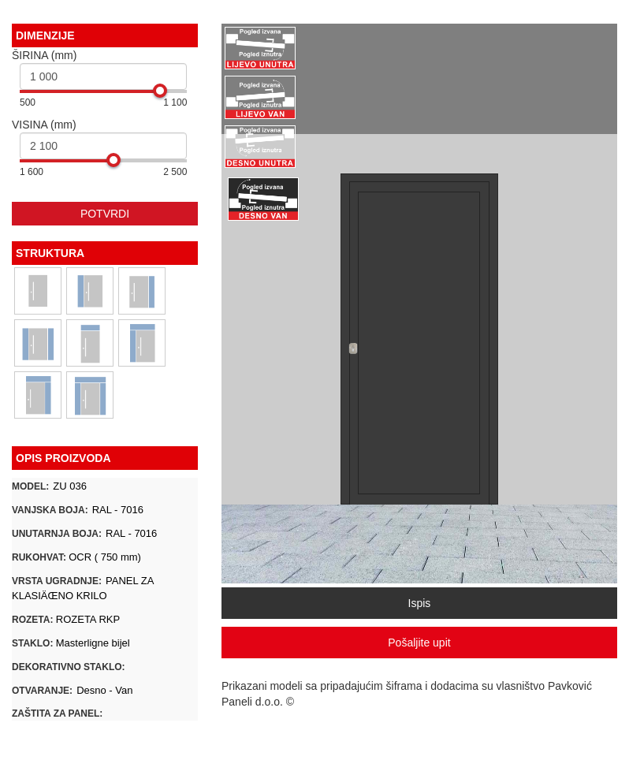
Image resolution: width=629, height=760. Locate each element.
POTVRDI (104, 213)
